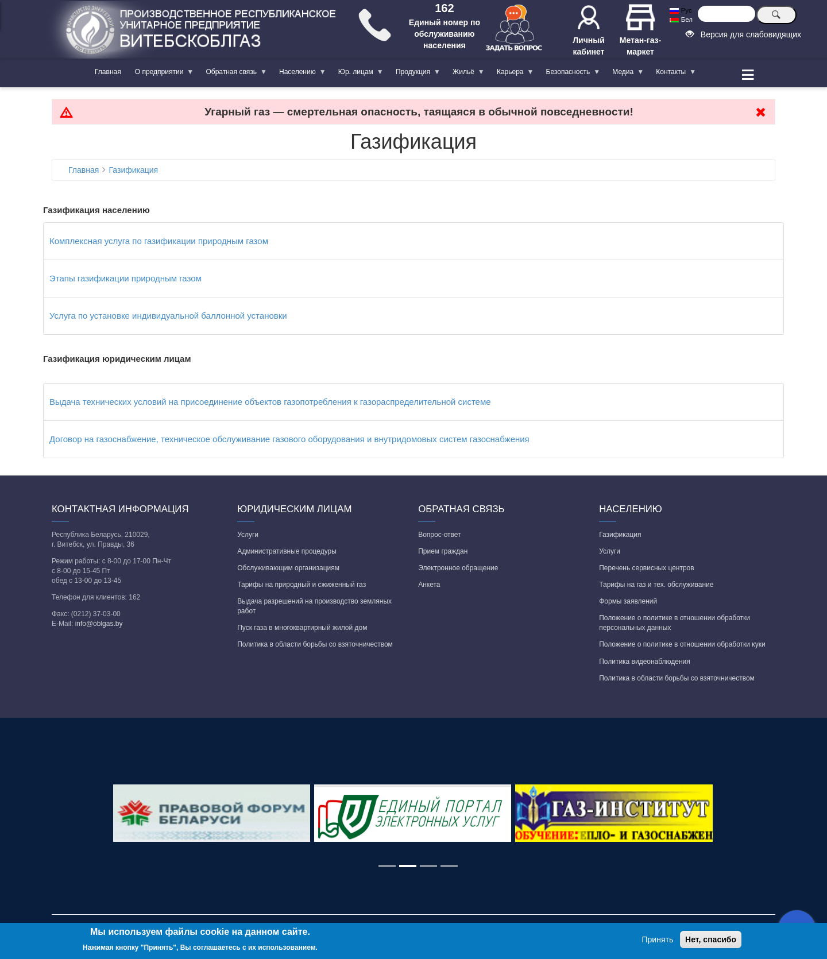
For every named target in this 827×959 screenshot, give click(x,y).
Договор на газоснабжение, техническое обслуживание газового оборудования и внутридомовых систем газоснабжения (289, 439)
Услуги (247, 535)
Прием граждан (442, 551)
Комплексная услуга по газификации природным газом (158, 241)
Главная (108, 72)
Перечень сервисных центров (646, 568)
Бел (681, 19)
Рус (680, 10)
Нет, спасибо (710, 939)
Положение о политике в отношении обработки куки (682, 644)
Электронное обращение (458, 568)
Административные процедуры (287, 551)
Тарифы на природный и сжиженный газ (301, 585)
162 (444, 8)
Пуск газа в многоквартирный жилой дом (302, 628)
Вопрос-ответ (439, 535)
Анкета (429, 585)
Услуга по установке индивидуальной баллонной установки (168, 315)
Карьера (512, 74)
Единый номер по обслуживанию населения (444, 34)
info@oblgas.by (99, 624)
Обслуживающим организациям (288, 568)
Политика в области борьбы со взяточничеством (315, 644)
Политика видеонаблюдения (644, 662)
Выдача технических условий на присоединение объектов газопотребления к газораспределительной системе (270, 402)
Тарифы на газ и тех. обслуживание (656, 585)
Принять (658, 939)
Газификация (134, 170)
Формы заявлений (628, 601)
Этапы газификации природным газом (125, 278)
